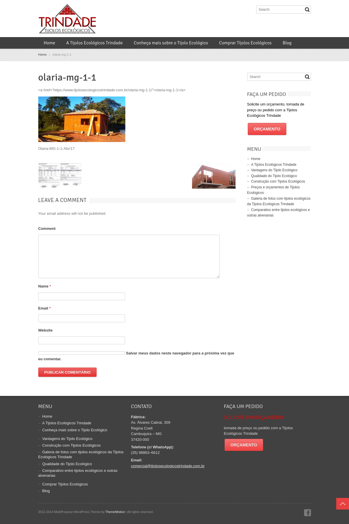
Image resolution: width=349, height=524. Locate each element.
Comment (47, 228)
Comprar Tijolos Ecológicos (245, 43)
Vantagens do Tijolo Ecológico (274, 170)
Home (49, 43)
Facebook (307, 512)
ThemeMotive (115, 512)
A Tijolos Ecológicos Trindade (94, 43)
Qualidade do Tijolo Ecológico (274, 176)
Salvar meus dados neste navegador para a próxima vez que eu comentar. (136, 356)
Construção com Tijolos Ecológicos (278, 181)
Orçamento (267, 129)
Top (342, 504)
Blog (287, 43)
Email (44, 308)
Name (44, 286)
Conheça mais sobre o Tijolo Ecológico (171, 43)
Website (45, 330)
